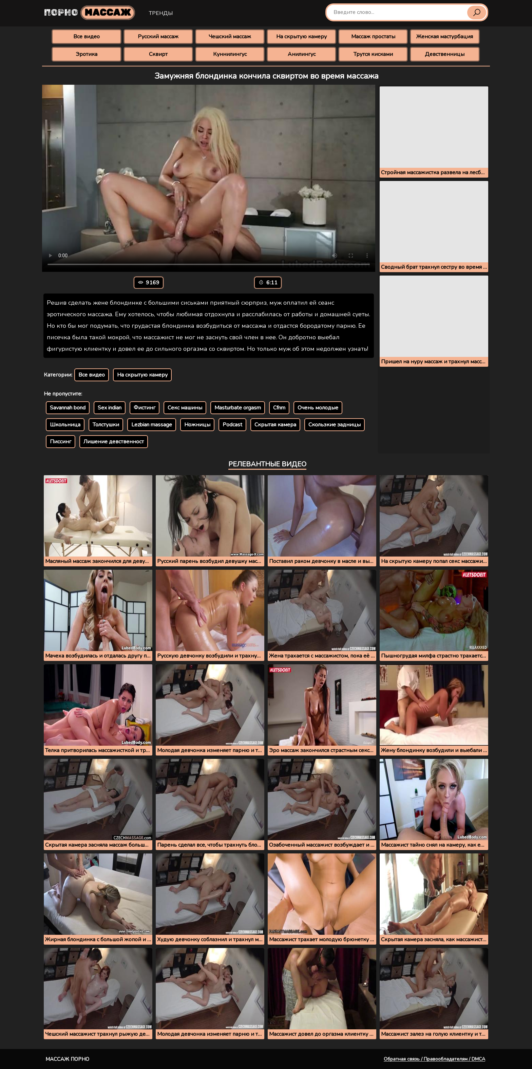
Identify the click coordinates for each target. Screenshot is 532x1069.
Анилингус (302, 54)
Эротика (86, 54)
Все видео (86, 36)
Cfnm (279, 407)
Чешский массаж (230, 36)
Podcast (232, 424)
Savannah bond (68, 407)
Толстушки (106, 424)
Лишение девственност (113, 441)
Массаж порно (67, 1059)
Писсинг (60, 441)
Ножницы (197, 424)
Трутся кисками (373, 54)
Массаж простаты (373, 36)
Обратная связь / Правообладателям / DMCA (434, 1059)
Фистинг (144, 407)
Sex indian (109, 407)
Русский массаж (158, 36)
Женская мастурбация (444, 36)
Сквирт (158, 54)
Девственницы (444, 54)
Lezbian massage (151, 424)
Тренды (161, 13)
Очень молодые (318, 407)
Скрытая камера (275, 424)
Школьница (65, 424)
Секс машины (185, 407)
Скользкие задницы (334, 424)
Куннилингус (230, 54)
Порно (89, 12)
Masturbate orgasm (237, 407)
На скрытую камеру (301, 36)
